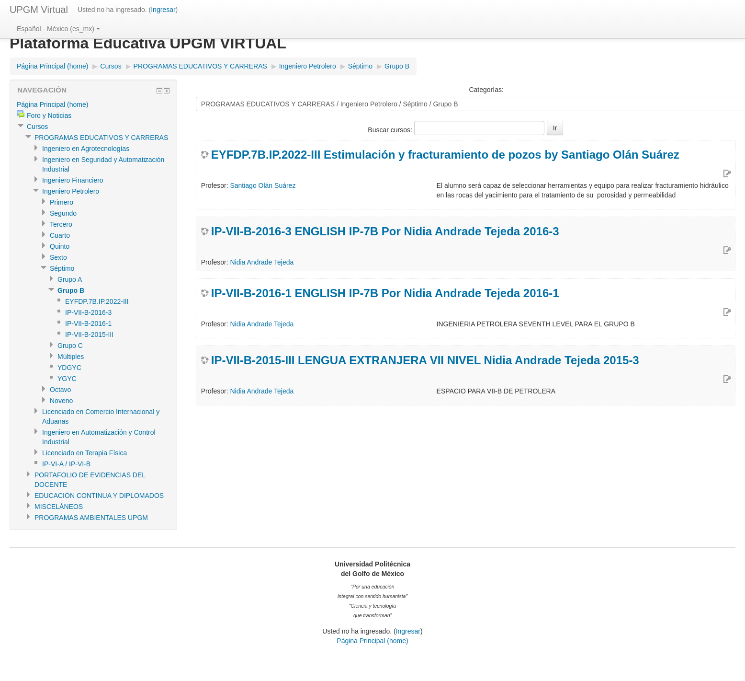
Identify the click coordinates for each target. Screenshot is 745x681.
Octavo (60, 389)
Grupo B (396, 66)
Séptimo (360, 66)
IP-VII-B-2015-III (89, 334)
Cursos (110, 66)
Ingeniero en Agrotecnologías (85, 148)
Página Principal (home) (52, 66)
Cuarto (60, 235)
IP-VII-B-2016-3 (88, 312)
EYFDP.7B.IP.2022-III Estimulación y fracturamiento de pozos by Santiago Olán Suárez (445, 154)
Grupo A (69, 279)
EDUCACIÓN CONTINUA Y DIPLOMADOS (99, 495)
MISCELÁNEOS (58, 506)
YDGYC (69, 367)
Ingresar (163, 9)
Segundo (63, 213)
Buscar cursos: (391, 130)
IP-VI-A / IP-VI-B (66, 464)
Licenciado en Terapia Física (84, 453)
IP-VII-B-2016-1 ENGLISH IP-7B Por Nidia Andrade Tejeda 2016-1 (385, 293)
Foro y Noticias (49, 115)
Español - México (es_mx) (58, 29)
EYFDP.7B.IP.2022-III (97, 301)
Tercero (61, 224)
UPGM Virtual (39, 9)
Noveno (61, 400)
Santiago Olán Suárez (262, 185)
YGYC (67, 378)
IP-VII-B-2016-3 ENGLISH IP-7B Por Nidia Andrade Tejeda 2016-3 (385, 231)
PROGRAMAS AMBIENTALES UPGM (91, 517)
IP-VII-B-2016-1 (88, 323)
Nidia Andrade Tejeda (261, 262)
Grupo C (70, 345)
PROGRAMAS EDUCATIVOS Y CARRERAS (200, 66)
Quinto (59, 246)
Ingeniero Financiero (72, 180)
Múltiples (70, 356)
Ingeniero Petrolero (307, 66)
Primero (61, 202)
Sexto (58, 257)
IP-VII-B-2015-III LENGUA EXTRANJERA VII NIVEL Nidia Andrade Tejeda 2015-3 (425, 360)
